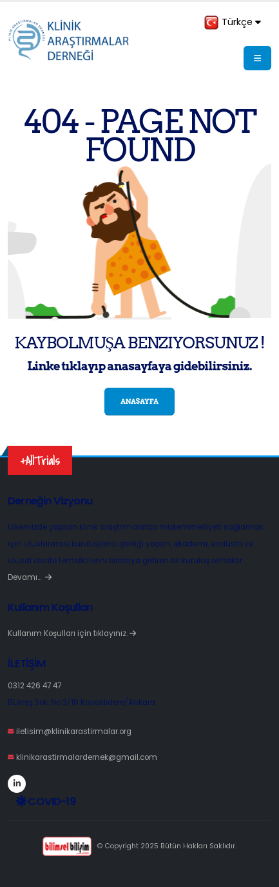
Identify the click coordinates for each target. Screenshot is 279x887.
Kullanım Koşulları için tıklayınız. (72, 633)
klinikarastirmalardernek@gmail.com (86, 757)
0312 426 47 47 (34, 686)
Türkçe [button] (232, 22)
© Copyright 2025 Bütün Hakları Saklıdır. (139, 846)
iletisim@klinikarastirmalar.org (73, 731)
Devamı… (30, 577)
